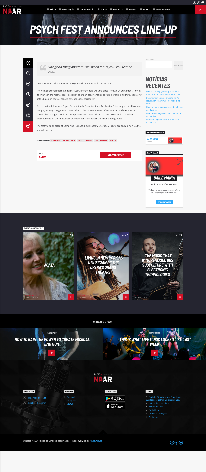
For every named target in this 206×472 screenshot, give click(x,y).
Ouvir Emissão (163, 9)
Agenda (133, 9)
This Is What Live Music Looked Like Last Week (155, 362)
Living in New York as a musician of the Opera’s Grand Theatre (104, 285)
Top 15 (104, 9)
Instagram (71, 421)
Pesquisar (149, 80)
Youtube (71, 424)
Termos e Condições (158, 434)
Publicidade (154, 431)
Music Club (69, 161)
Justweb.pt (96, 461)
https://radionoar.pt (37, 418)
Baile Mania (152, 160)
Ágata (49, 285)
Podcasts (118, 9)
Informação (68, 9)
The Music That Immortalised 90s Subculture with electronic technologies (157, 286)
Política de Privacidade (159, 424)
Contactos (153, 438)
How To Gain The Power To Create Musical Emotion (52, 362)
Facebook (71, 417)
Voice (113, 161)
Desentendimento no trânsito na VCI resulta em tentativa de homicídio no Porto (163, 121)
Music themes (85, 161)
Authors (55, 161)
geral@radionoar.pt (37, 423)
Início (53, 9)
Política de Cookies (157, 427)
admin (42, 177)
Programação (87, 9)
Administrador (31, 316)
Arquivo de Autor (116, 175)
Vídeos (146, 9)
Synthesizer (101, 161)
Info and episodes (164, 223)
